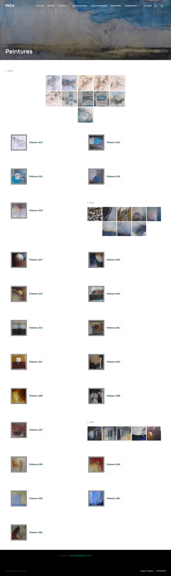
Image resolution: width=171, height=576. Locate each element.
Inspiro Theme (146, 571)
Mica (9, 5)
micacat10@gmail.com (80, 555)
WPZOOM (161, 571)
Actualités (116, 5)
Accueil (40, 5)
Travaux (63, 5)
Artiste (51, 5)
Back (9, 71)
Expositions (132, 5)
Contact (148, 5)
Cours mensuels (99, 5)
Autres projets (80, 5)
